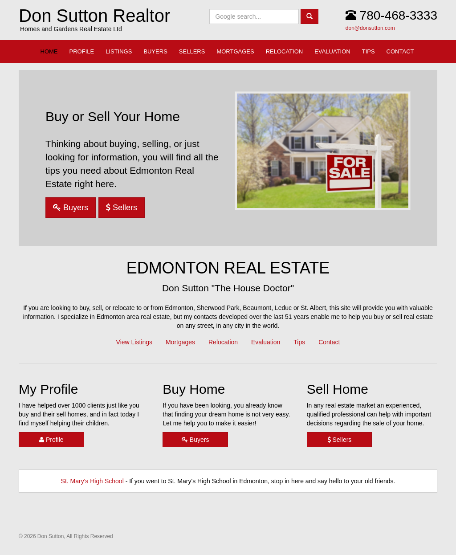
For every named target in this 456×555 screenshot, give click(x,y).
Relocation (223, 342)
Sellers (121, 207)
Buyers (70, 207)
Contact (329, 342)
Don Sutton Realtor (94, 15)
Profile (51, 439)
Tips (299, 342)
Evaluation (265, 342)
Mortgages (180, 342)
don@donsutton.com (370, 28)
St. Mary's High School (92, 481)
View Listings (134, 342)
